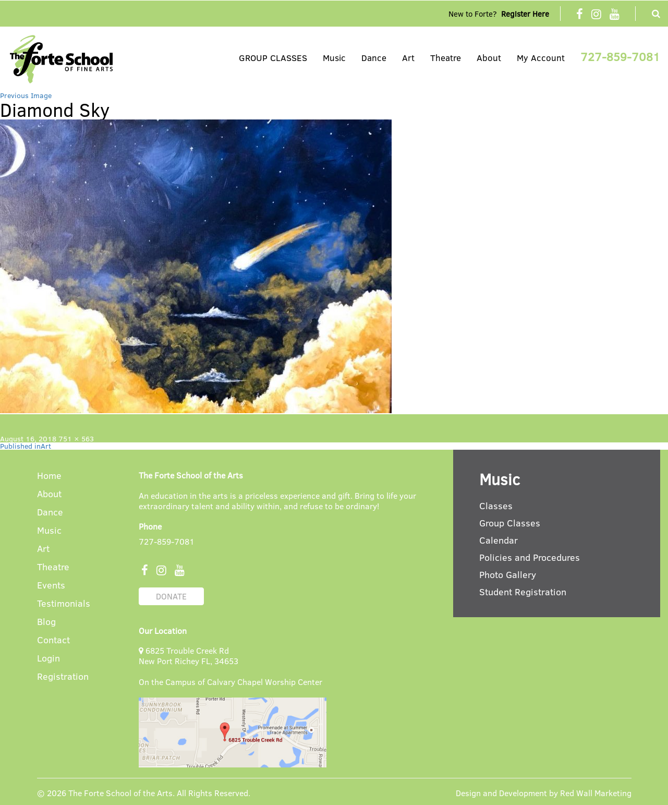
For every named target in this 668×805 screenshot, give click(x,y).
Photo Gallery (507, 574)
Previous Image (26, 95)
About (489, 58)
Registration (63, 676)
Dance (373, 58)
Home (49, 476)
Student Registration (522, 591)
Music (334, 58)
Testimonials (63, 603)
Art (408, 58)
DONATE (171, 596)
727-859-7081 (620, 56)
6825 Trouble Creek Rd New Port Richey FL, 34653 (188, 655)
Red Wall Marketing (595, 792)
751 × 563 (76, 438)
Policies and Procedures (529, 557)
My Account (541, 58)
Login (48, 658)
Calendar (498, 540)
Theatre (445, 58)
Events (51, 585)
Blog (46, 622)
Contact (53, 640)
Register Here (525, 13)
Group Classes (509, 522)
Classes (496, 505)
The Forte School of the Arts (120, 792)
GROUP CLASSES (273, 58)
